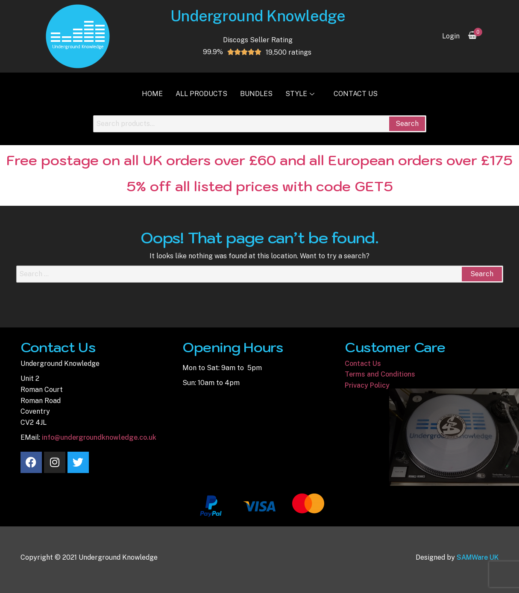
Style (301, 94)
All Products (201, 94)
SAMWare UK (478, 557)
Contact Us (356, 94)
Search (407, 124)
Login (451, 36)
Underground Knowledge (257, 16)
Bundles (256, 94)
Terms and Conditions (380, 374)
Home (152, 94)
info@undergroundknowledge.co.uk (99, 437)
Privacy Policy (367, 385)
